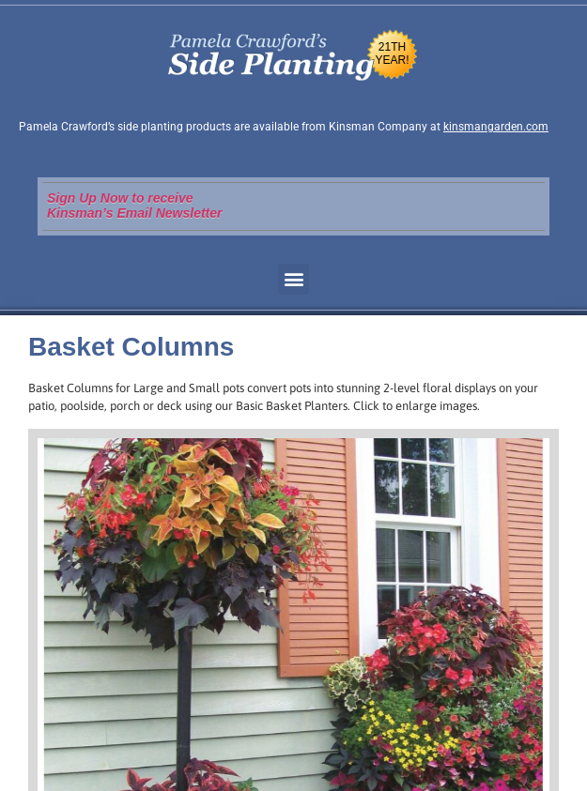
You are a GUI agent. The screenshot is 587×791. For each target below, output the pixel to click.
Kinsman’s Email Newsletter (134, 213)
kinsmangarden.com (495, 126)
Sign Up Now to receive (120, 197)
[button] (293, 279)
